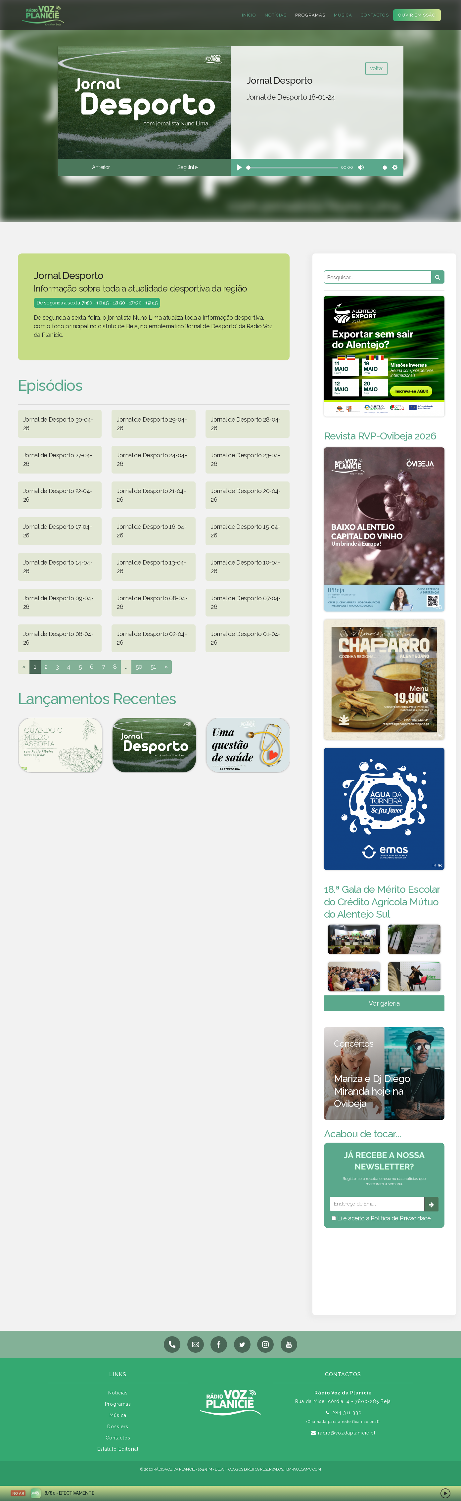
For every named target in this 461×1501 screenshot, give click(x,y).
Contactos (374, 15)
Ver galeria (384, 1003)
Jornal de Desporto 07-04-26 (246, 602)
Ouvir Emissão (416, 15)
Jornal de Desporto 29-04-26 (152, 424)
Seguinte (187, 167)
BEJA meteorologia (384, 1263)
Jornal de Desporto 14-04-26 (58, 566)
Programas (310, 15)
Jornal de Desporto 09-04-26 (58, 602)
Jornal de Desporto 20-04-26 (246, 495)
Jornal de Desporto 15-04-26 (245, 531)
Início (248, 15)
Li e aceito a (381, 1218)
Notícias (275, 15)
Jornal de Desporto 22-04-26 (57, 495)
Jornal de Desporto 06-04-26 (58, 638)
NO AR (18, 1493)
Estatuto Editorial (118, 1449)
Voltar (376, 68)
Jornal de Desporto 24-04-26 (152, 459)
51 (153, 666)
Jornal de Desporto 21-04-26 (151, 495)
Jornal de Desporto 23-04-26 (245, 459)
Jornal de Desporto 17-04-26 (57, 531)
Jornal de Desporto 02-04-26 (152, 638)
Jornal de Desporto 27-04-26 (57, 459)
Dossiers (117, 1426)
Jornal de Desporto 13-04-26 (151, 566)
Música (342, 15)
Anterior (101, 167)
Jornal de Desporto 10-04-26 (245, 566)
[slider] (292, 167)
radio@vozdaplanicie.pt (347, 1432)
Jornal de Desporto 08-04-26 (152, 602)
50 (139, 666)
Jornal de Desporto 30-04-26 (58, 424)
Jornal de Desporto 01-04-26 (245, 638)
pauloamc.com (306, 1469)
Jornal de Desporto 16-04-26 (151, 531)
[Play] (239, 167)
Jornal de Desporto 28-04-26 (246, 424)
